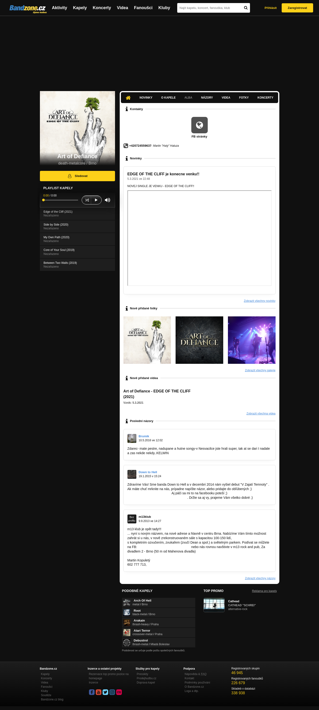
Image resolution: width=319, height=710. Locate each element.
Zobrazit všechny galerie (260, 370)
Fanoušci (143, 7)
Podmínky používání (197, 682)
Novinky (146, 97)
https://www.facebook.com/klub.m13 (164, 547)
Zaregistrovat (297, 8)
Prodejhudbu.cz (146, 678)
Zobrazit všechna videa (260, 413)
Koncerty (102, 7)
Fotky (244, 97)
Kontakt (189, 678)
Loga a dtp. (192, 691)
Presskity (142, 674)
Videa (122, 7)
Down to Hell (148, 472)
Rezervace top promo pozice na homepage (109, 676)
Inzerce (93, 682)
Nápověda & (196, 674)
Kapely (80, 7)
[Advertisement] (159, 51)
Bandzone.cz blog (52, 699)
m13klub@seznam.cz (163, 564)
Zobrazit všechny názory (260, 578)
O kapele (168, 97)
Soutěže (46, 695)
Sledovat (77, 176)
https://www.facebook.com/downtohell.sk (156, 497)
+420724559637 (140, 145)
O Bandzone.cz (194, 686)
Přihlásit (271, 8)
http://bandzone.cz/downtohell (149, 493)
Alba (188, 97)
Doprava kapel (146, 682)
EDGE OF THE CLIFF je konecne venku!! (163, 174)
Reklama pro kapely (264, 591)
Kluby (164, 7)
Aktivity (59, 7)
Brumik (144, 436)
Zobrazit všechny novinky (260, 301)
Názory (207, 97)
